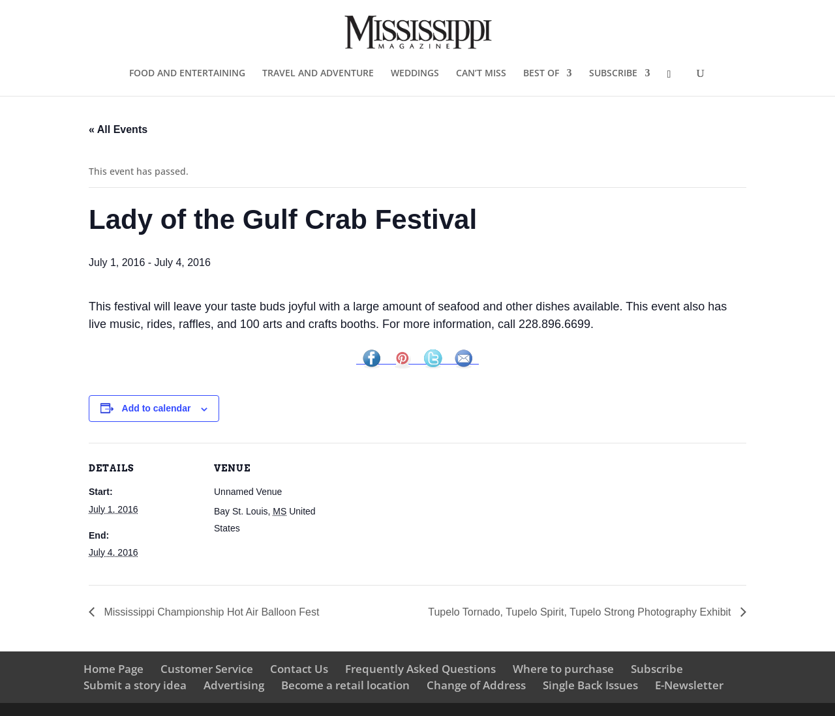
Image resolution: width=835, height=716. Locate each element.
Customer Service (206, 668)
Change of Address (476, 685)
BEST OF (541, 73)
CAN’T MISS (481, 73)
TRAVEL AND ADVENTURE (318, 73)
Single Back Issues (590, 685)
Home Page (114, 668)
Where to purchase (563, 668)
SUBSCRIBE (613, 73)
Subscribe (657, 668)
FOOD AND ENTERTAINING (187, 73)
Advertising (234, 685)
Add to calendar (156, 408)
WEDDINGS (415, 73)
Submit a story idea (135, 685)
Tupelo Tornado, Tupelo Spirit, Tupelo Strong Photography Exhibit (581, 612)
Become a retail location (345, 685)
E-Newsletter (689, 685)
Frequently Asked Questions (420, 668)
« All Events (118, 129)
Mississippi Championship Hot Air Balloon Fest (210, 612)
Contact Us (299, 668)
